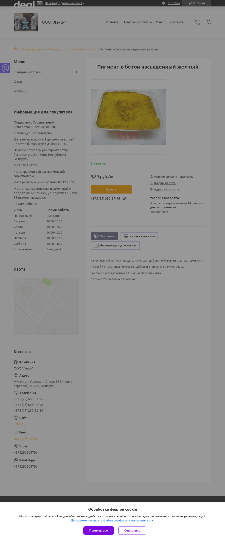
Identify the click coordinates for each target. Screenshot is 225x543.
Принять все (98, 530)
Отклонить (132, 530)
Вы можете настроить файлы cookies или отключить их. (111, 520)
